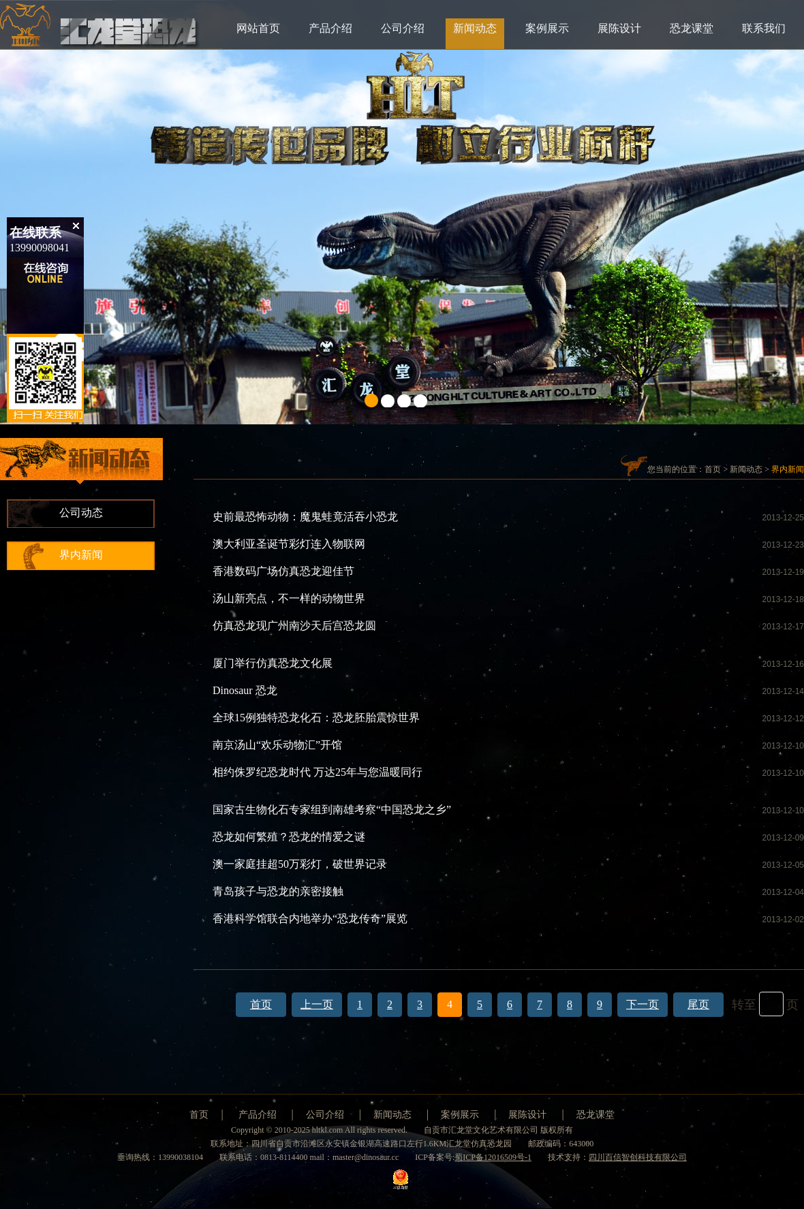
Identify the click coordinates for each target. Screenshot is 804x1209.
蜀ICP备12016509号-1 (492, 1157)
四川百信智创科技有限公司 (638, 1157)
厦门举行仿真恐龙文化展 (273, 663)
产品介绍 (330, 28)
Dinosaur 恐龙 (245, 690)
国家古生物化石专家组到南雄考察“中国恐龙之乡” (332, 809)
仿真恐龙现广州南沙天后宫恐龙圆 (294, 625)
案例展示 (547, 28)
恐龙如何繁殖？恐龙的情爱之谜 (289, 837)
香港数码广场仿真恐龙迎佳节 (283, 571)
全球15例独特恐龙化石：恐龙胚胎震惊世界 (316, 717)
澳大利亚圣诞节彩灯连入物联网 (289, 544)
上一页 (316, 1004)
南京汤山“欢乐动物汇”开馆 (277, 745)
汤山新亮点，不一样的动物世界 (289, 598)
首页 (713, 469)
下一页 (642, 1004)
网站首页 (258, 28)
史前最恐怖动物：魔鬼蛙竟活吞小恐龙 (305, 516)
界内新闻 (81, 555)
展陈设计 (619, 28)
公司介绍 (402, 28)
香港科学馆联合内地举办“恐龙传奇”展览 (310, 918)
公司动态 (81, 512)
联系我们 (764, 28)
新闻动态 (475, 28)
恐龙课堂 (691, 28)
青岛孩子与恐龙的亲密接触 (278, 891)
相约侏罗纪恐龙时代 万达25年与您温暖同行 (317, 772)
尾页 (698, 1004)
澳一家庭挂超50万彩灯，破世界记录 (300, 864)
